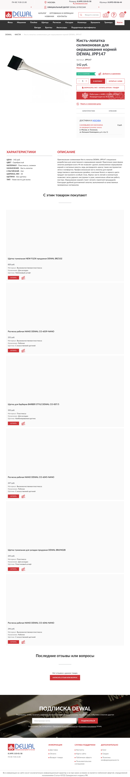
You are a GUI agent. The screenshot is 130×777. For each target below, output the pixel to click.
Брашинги (95, 22)
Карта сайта (81, 753)
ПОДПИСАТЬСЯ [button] (88, 720)
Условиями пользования (87, 725)
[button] (80, 3)
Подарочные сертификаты (83, 28)
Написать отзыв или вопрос (65, 676)
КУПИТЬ (13, 277)
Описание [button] (113, 111)
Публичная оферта (84, 756)
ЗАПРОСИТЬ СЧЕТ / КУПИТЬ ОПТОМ (100, 87)
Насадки (69, 22)
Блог (104, 749)
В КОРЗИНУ (97, 81)
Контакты (62, 16)
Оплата (53, 753)
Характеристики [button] (88, 111)
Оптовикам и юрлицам (61, 13)
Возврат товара (56, 756)
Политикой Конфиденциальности (65, 725)
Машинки (21, 22)
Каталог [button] (42, 13)
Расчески (57, 22)
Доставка (54, 749)
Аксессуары (61, 28)
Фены (10, 22)
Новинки (49, 16)
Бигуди (37, 28)
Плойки (33, 22)
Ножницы (81, 22)
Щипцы (45, 22)
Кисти (120, 22)
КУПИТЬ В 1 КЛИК (115, 81)
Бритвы (48, 28)
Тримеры (108, 22)
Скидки (105, 753)
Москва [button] (96, 121)
